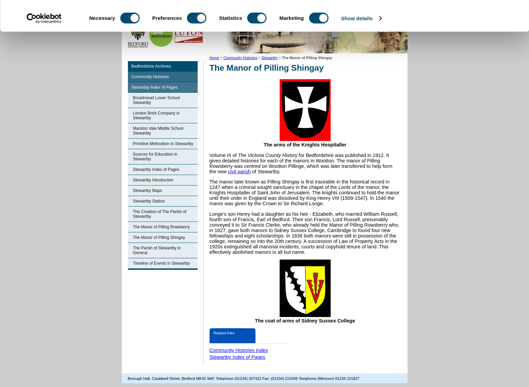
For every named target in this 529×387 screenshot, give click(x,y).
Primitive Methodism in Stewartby (163, 143)
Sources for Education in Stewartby (155, 156)
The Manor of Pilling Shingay (159, 237)
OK (472, 17)
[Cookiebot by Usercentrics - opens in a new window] (44, 47)
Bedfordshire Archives (151, 66)
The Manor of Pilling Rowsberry (161, 227)
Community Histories (150, 76)
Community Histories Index (239, 350)
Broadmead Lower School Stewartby (156, 100)
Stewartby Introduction (153, 180)
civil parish (239, 171)
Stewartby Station (149, 201)
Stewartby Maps (147, 190)
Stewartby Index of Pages (154, 87)
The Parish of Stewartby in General (157, 250)
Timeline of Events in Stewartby (161, 263)
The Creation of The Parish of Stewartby (159, 214)
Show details (357, 47)
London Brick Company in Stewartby (156, 115)
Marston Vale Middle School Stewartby (158, 131)
